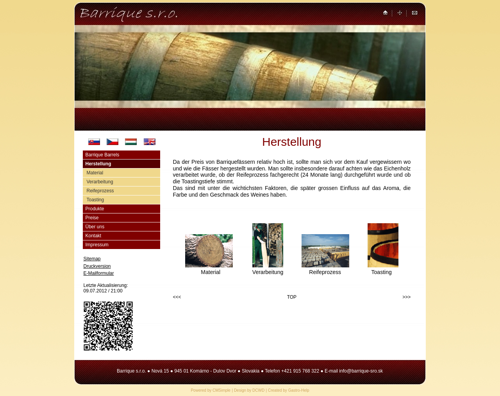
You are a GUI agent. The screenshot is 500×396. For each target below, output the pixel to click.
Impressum (97, 244)
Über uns (95, 226)
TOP (291, 297)
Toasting (95, 199)
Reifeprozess (100, 191)
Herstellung (98, 164)
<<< (177, 297)
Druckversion (97, 266)
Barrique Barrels (103, 155)
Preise (92, 217)
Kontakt (94, 235)
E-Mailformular (99, 273)
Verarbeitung (100, 182)
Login (89, 296)
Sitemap (92, 259)
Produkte (95, 208)
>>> (406, 297)
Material (95, 173)
